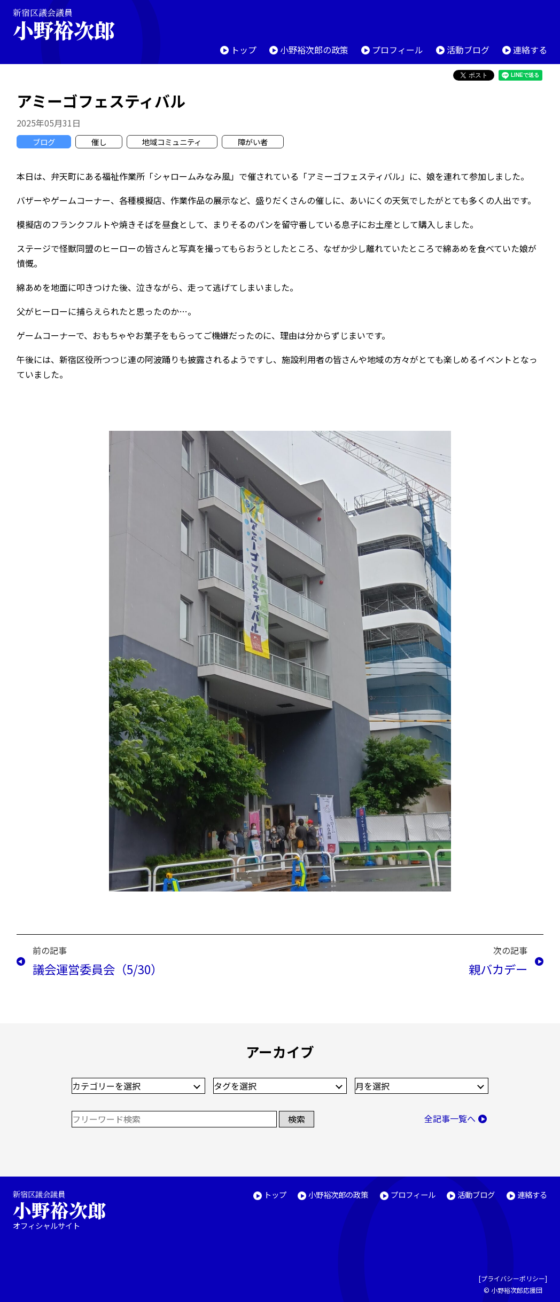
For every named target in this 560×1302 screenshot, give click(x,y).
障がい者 (253, 141)
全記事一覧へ (450, 1118)
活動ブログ (468, 49)
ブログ (44, 141)
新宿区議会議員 (73, 24)
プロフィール (397, 49)
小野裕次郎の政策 (314, 49)
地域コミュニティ (171, 141)
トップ (243, 49)
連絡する (530, 49)
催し (98, 141)
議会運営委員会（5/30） (97, 968)
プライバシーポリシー (513, 1278)
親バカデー (498, 968)
